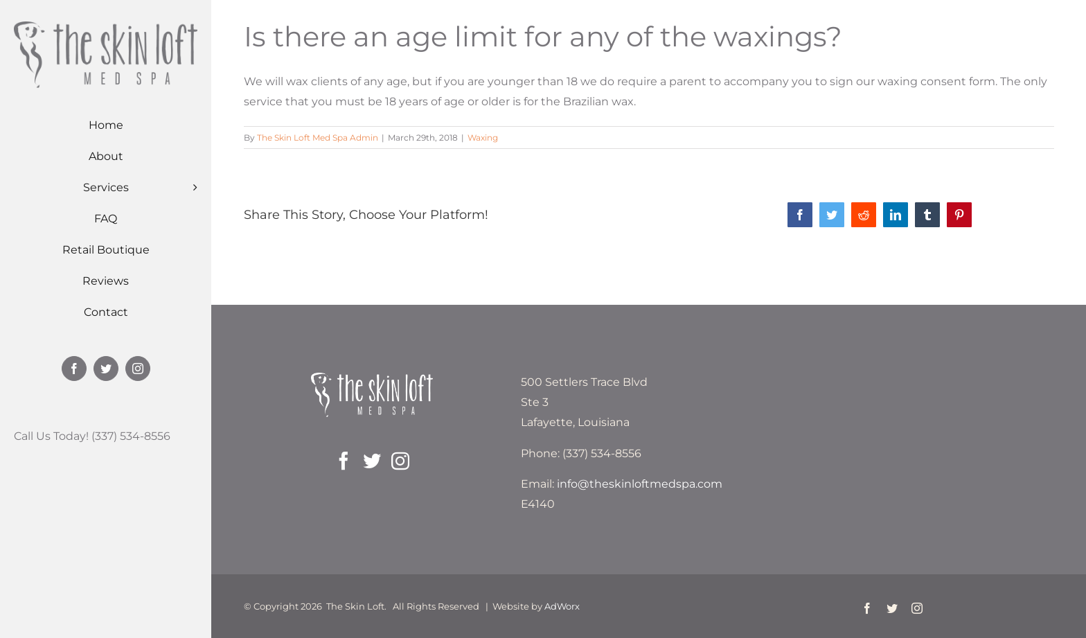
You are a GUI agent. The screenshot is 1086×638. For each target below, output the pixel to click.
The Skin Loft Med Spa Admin (317, 137)
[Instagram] (400, 461)
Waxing (483, 137)
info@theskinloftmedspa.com (639, 483)
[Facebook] (344, 461)
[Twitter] (372, 461)
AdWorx (562, 606)
